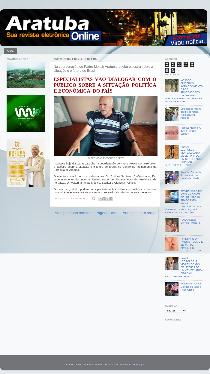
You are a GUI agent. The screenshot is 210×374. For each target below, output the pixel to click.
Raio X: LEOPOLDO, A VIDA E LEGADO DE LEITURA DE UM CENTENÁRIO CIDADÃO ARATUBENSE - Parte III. (183, 267)
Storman (113, 364)
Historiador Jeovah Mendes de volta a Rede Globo (191, 286)
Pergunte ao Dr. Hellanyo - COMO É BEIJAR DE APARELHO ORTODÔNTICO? (191, 244)
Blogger (139, 364)
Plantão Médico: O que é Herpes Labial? (190, 130)
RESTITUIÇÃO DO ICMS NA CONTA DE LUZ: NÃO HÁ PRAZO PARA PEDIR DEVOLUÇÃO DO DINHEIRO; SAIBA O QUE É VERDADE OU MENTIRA (183, 202)
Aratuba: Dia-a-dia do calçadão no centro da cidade (190, 175)
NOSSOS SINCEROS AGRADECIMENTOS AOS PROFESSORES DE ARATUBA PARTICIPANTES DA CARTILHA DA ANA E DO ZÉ (184, 91)
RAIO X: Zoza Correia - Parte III (190, 221)
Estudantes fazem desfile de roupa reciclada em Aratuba (190, 113)
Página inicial (106, 213)
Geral (10, 50)
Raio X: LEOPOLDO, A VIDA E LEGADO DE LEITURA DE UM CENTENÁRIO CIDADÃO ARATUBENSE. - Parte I (183, 155)
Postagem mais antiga (139, 213)
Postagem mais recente (72, 213)
